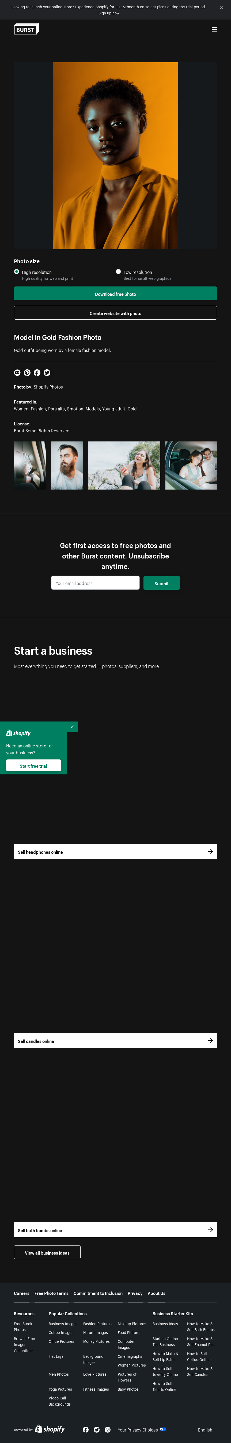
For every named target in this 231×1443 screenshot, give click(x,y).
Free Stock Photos (23, 1326)
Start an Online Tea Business (165, 1341)
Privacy (135, 1292)
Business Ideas (165, 1323)
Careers (21, 1292)
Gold (132, 408)
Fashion (38, 408)
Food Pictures (129, 1332)
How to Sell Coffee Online (199, 1356)
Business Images (63, 1323)
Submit (161, 582)
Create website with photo (115, 312)
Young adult (113, 408)
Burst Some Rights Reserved (42, 429)
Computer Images (126, 1344)
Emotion (75, 408)
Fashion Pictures (97, 1323)
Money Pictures (96, 1341)
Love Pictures (95, 1374)
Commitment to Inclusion (98, 1292)
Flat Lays (56, 1356)
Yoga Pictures (60, 1389)
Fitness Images (96, 1389)
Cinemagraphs (130, 1356)
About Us (156, 1292)
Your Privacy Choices (142, 1429)
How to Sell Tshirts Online (164, 1386)
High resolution (37, 272)
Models (93, 408)
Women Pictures (132, 1365)
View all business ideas (47, 1252)
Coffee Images (61, 1332)
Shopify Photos (48, 386)
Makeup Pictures (132, 1323)
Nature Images (95, 1332)
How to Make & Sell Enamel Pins (201, 1341)
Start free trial (33, 765)
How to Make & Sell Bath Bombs (201, 1326)
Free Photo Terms (52, 1292)
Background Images (93, 1359)
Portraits (56, 408)
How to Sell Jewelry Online (165, 1371)
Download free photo (115, 293)
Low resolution (138, 272)
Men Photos (59, 1374)
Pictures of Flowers (127, 1377)
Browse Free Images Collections (24, 1344)
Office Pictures (61, 1341)
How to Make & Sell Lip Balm (165, 1356)
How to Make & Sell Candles (200, 1371)
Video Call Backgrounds (60, 1401)
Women (21, 408)
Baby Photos (128, 1389)
